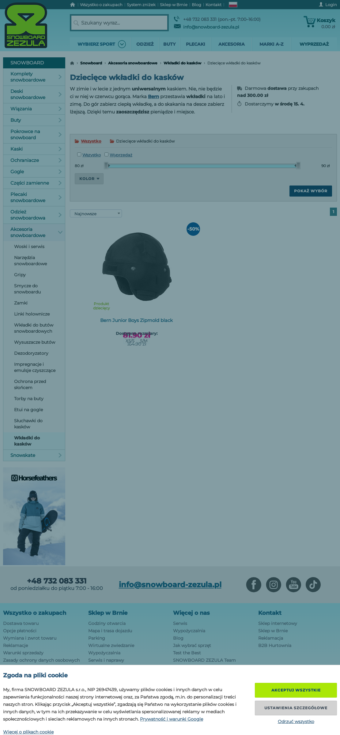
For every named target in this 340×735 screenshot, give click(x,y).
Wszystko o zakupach (34, 613)
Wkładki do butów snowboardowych (33, 328)
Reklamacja (270, 638)
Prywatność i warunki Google (171, 719)
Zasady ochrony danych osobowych (41, 660)
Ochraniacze (36, 160)
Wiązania (36, 109)
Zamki (21, 303)
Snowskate (36, 455)
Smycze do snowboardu (27, 289)
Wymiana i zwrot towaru (29, 638)
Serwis (180, 623)
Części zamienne (36, 183)
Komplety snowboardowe (36, 77)
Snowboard (91, 63)
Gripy (20, 275)
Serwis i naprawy (106, 660)
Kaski (36, 149)
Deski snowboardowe (36, 94)
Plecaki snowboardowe (36, 197)
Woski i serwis (29, 246)
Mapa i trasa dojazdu (110, 631)
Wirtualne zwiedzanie (111, 645)
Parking (96, 638)
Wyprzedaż (118, 154)
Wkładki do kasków (182, 63)
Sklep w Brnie (107, 613)
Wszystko (91, 141)
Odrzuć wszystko (296, 721)
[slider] (107, 165)
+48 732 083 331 (56, 581)
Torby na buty (28, 398)
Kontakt (269, 613)
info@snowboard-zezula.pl (206, 27)
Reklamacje (15, 645)
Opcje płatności (19, 631)
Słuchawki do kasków (28, 424)
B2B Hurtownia (274, 645)
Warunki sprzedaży (23, 653)
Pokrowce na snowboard (36, 134)
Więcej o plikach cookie (28, 732)
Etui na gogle (28, 409)
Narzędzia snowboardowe (30, 260)
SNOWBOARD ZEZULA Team (204, 660)
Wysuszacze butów (34, 342)
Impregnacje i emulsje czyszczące (34, 367)
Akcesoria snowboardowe (132, 63)
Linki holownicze (32, 314)
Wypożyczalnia (104, 653)
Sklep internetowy (277, 623)
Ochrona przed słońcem (30, 384)
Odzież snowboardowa (36, 215)
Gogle (36, 171)
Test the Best (187, 653)
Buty (36, 120)
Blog (178, 638)
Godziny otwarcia (107, 623)
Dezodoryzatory (31, 353)
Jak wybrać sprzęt (192, 645)
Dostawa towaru (21, 623)
